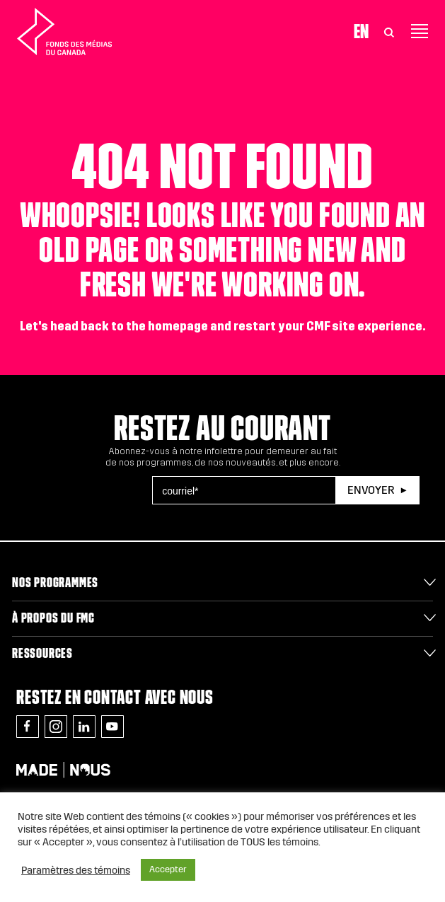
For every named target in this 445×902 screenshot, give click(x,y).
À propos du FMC (53, 617)
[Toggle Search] (389, 31)
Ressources (42, 652)
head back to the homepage (129, 326)
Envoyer (370, 490)
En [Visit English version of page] (361, 31)
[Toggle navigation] (419, 31)
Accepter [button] (168, 869)
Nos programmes (55, 582)
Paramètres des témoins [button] (75, 870)
